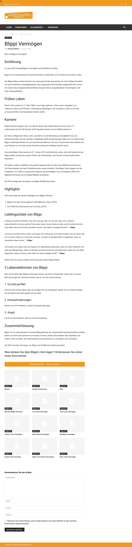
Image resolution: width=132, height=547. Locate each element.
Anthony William (13, 49)
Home (9, 27)
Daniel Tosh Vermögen (13, 457)
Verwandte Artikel (37, 364)
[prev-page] (6, 461)
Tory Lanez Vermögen (68, 412)
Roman (7, 389)
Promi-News (21, 27)
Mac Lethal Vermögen (68, 457)
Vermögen (53, 27)
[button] (124, 27)
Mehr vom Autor (53, 364)
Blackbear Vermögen (67, 434)
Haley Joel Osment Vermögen (43, 457)
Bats (61, 389)
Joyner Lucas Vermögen (13, 434)
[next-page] (10, 461)
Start (6, 34)
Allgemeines (37, 27)
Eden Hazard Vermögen (40, 434)
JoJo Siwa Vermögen (40, 412)
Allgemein (13, 34)
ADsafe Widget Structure (14, 412)
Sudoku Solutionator (39, 389)
